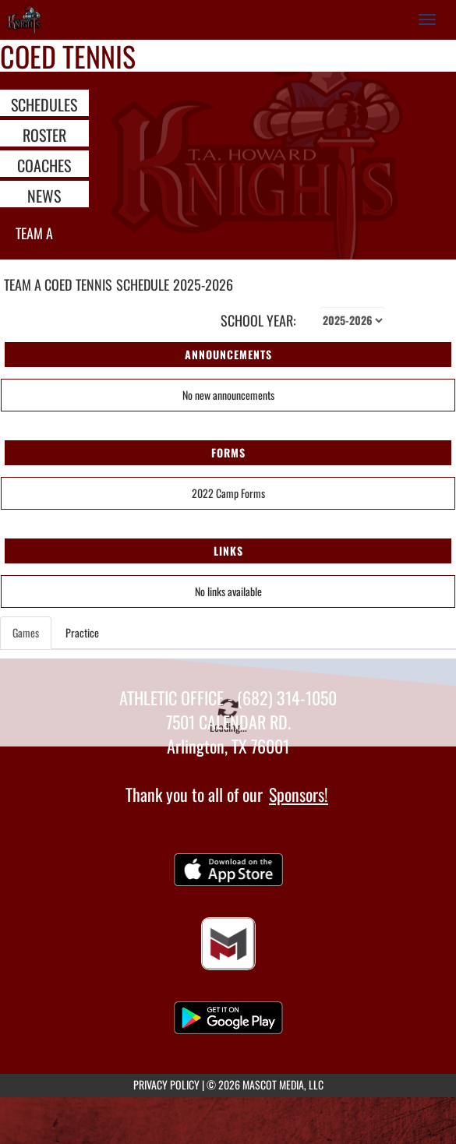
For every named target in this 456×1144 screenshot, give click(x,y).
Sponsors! (298, 794)
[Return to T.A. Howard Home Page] (23, 19)
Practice (82, 632)
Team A (34, 233)
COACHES (44, 164)
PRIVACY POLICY (166, 1084)
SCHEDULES (44, 104)
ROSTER (44, 134)
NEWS (44, 195)
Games (25, 632)
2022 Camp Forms (228, 493)
